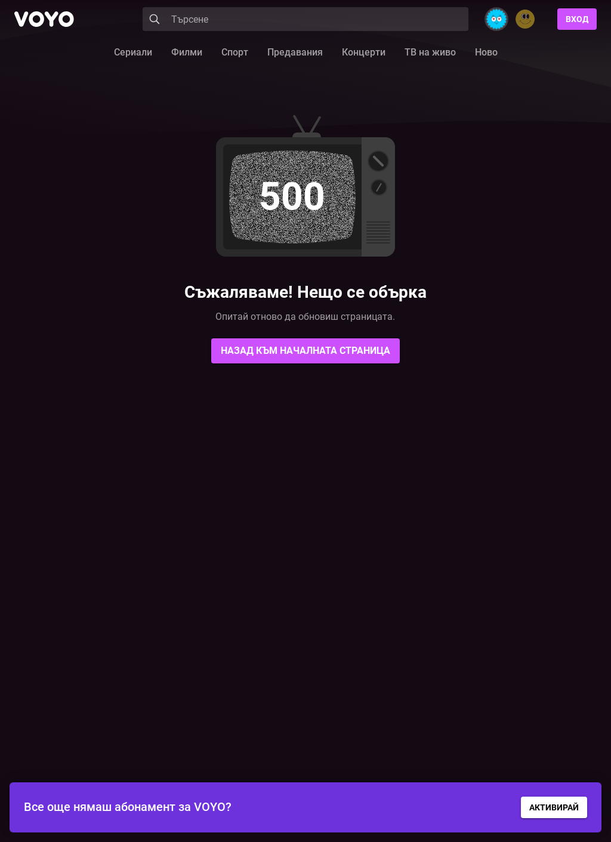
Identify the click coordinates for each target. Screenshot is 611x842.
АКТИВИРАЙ (554, 807)
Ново (486, 52)
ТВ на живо (430, 52)
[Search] (305, 19)
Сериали (133, 52)
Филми (186, 52)
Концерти (363, 52)
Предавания (295, 52)
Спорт (234, 52)
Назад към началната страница (305, 350)
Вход (577, 19)
